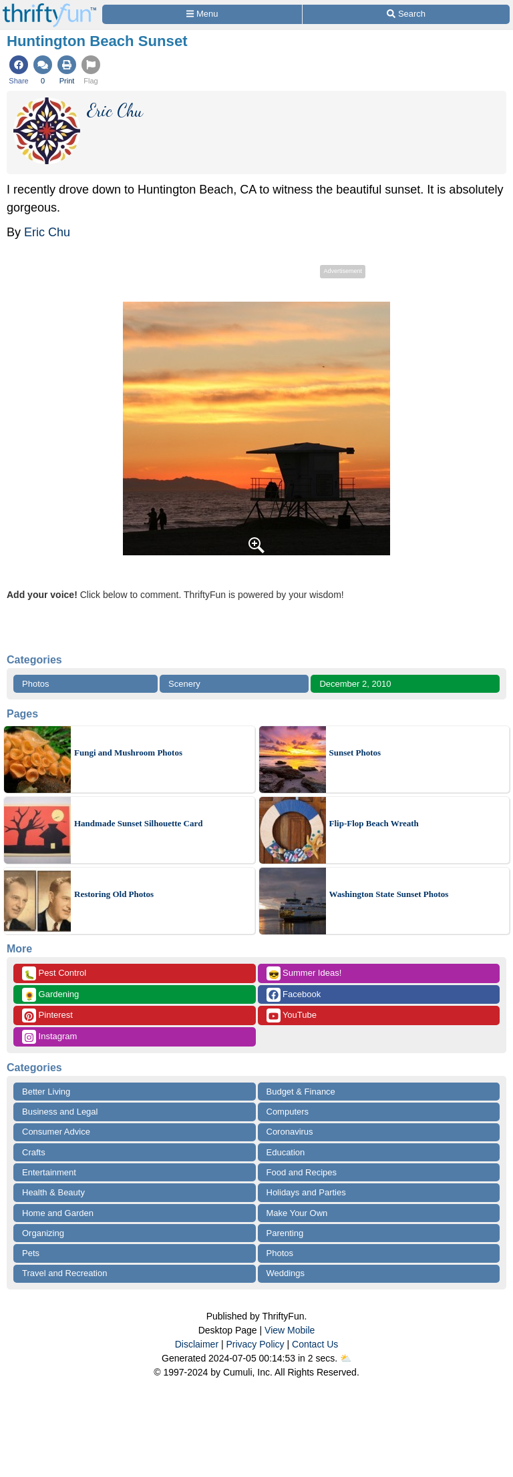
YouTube (292, 1015)
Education (286, 1152)
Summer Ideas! (304, 973)
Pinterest (47, 1015)
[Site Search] (406, 14)
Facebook (294, 995)
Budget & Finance (301, 1092)
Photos (35, 684)
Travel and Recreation (64, 1273)
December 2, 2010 (355, 684)
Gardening (50, 995)
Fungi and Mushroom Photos (128, 753)
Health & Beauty (53, 1192)
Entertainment (49, 1172)
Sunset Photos (355, 753)
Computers (288, 1112)
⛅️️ (345, 1358)
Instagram (49, 1037)
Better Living (46, 1092)
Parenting (285, 1233)
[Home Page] (49, 7)
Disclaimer (196, 1344)
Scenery (184, 684)
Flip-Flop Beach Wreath (374, 823)
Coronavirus (290, 1132)
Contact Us (315, 1344)
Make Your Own (297, 1213)
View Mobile (290, 1330)
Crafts (33, 1152)
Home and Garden (58, 1213)
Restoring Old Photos (114, 894)
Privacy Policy (255, 1344)
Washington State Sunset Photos (389, 894)
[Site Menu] (202, 14)
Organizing (43, 1233)
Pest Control (54, 973)
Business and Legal (60, 1112)
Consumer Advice (56, 1132)
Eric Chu (47, 232)
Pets (30, 1253)
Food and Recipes (302, 1172)
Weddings (286, 1273)
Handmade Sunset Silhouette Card (138, 823)
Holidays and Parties (306, 1192)
